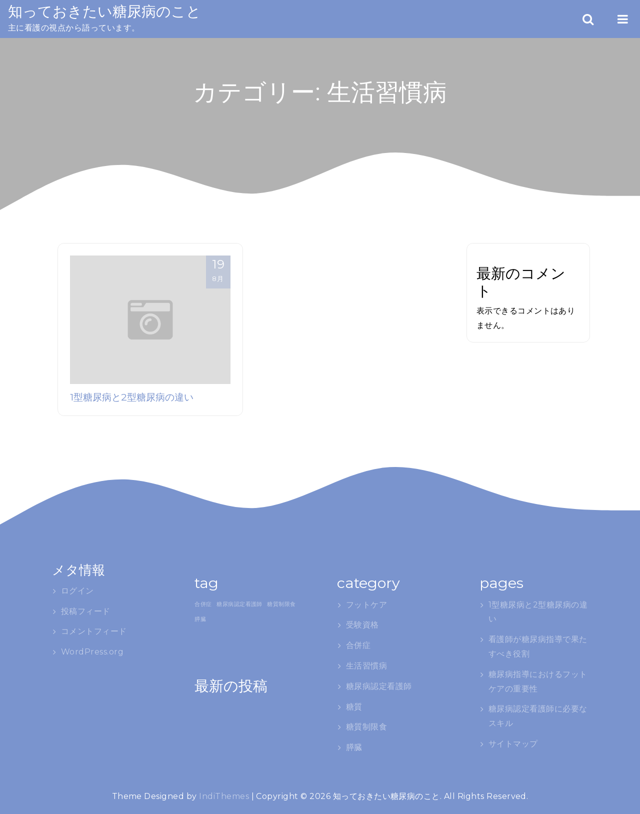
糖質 (354, 707)
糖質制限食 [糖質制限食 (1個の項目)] (281, 604)
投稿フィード (85, 611)
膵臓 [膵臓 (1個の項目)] (200, 619)
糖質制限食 (366, 727)
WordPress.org (92, 651)
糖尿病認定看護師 (379, 686)
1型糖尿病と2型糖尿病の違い (132, 397)
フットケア (366, 605)
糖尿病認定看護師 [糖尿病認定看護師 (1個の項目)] (239, 604)
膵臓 (354, 747)
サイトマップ (513, 743)
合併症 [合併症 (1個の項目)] (203, 604)
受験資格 (362, 625)
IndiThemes (224, 796)
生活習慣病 (366, 665)
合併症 (358, 645)
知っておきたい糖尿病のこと (104, 11)
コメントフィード (94, 631)
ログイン (77, 591)
